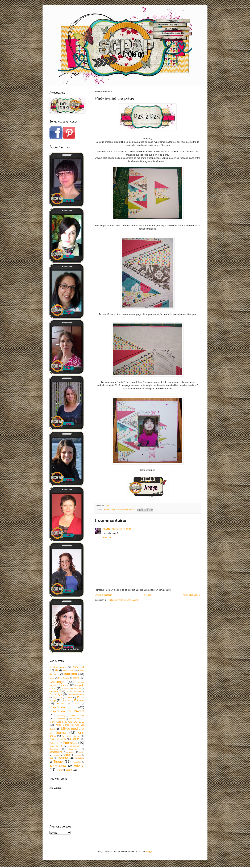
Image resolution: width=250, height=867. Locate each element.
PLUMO (106, 529)
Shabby (81, 752)
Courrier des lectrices (71, 688)
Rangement (74, 746)
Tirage (58, 761)
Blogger (149, 851)
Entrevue (79, 700)
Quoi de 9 (55, 746)
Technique (63, 757)
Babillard (70, 674)
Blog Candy (63, 678)
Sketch (67, 755)
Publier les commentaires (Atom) (123, 600)
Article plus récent (103, 595)
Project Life (54, 743)
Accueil (147, 595)
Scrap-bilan (73, 749)
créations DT (55, 691)
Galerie (76, 704)
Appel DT (78, 667)
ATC (57, 670)
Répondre (107, 537)
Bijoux (52, 678)
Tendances (79, 758)
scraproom (70, 752)
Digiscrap (57, 697)
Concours (64, 685)
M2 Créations (59, 719)
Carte (76, 678)
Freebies (61, 703)
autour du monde (68, 670)
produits (74, 739)
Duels (69, 697)
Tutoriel (59, 770)
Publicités (70, 742)
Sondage (77, 755)
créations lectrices (73, 691)
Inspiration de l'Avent (66, 711)
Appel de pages (57, 667)
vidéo (69, 769)
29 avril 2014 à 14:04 (121, 529)
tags (51, 758)
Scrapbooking (109, 510)
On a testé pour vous (71, 736)
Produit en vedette (57, 739)
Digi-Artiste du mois (76, 694)
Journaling (60, 716)
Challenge (56, 682)
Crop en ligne (55, 694)
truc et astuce (122, 510)
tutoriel (131, 510)
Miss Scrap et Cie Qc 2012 (66, 721)
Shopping (56, 755)
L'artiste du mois (76, 715)
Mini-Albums (74, 719)
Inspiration (57, 707)
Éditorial (66, 700)
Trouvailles (77, 762)
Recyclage (53, 749)
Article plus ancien (191, 595)
